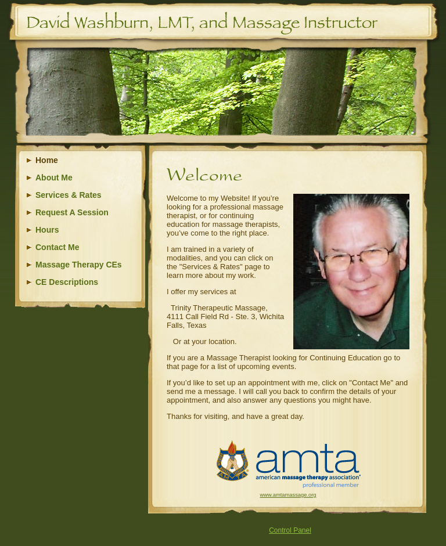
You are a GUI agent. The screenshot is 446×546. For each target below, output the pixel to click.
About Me (54, 177)
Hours (47, 229)
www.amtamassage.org (288, 495)
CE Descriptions (66, 282)
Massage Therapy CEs (78, 264)
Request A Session (72, 212)
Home (46, 160)
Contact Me (57, 247)
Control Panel (290, 530)
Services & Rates (68, 195)
